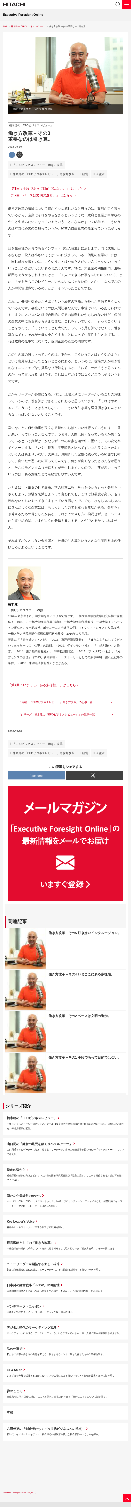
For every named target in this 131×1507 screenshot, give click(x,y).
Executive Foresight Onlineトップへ (18, 1493)
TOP (5, 26)
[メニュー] (126, 4)
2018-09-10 (15, 146)
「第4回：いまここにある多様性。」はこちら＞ (43, 685)
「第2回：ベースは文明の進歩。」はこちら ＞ (42, 195)
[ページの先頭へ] (127, 1498)
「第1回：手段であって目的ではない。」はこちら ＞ (47, 189)
